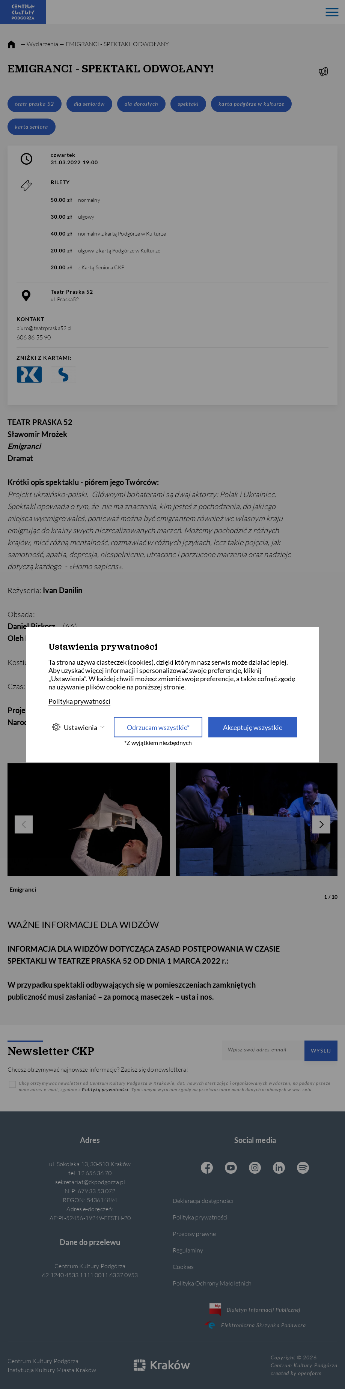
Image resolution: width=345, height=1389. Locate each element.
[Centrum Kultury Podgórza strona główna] (23, 12)
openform (309, 1373)
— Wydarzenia (39, 43)
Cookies (183, 1266)
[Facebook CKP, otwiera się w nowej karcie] (207, 1168)
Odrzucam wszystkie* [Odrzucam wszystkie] (158, 727)
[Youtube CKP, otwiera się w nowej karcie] (231, 1168)
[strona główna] (11, 44)
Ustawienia (78, 727)
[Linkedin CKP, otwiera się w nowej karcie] (279, 1168)
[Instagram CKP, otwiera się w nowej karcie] (255, 1168)
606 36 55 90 (34, 337)
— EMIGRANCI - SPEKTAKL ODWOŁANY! (115, 43)
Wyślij (321, 1050)
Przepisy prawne (194, 1233)
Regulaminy (188, 1250)
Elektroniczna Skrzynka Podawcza (255, 1325)
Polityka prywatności (200, 1217)
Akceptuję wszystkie (252, 727)
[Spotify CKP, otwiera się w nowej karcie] (303, 1168)
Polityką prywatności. (106, 1089)
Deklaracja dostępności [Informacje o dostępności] (203, 1200)
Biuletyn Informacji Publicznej (255, 1309)
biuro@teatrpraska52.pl (44, 328)
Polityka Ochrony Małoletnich (212, 1283)
